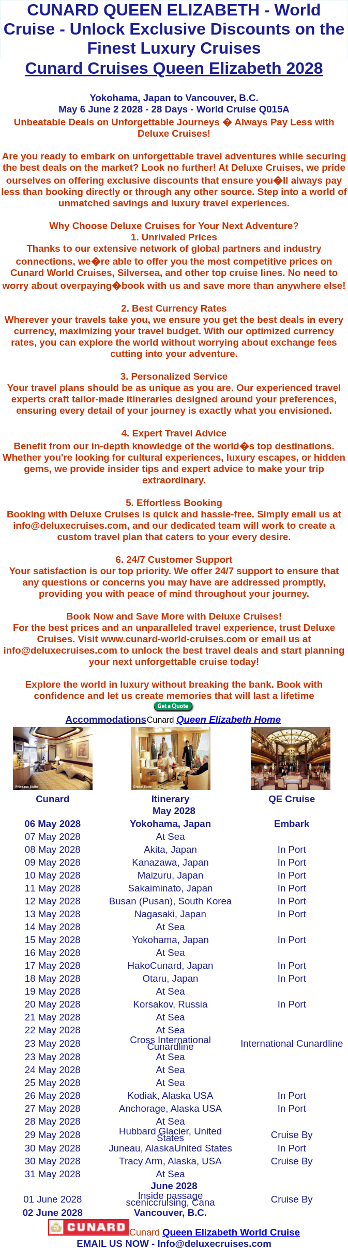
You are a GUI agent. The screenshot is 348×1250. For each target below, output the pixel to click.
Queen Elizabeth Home (228, 719)
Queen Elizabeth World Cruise (231, 1232)
